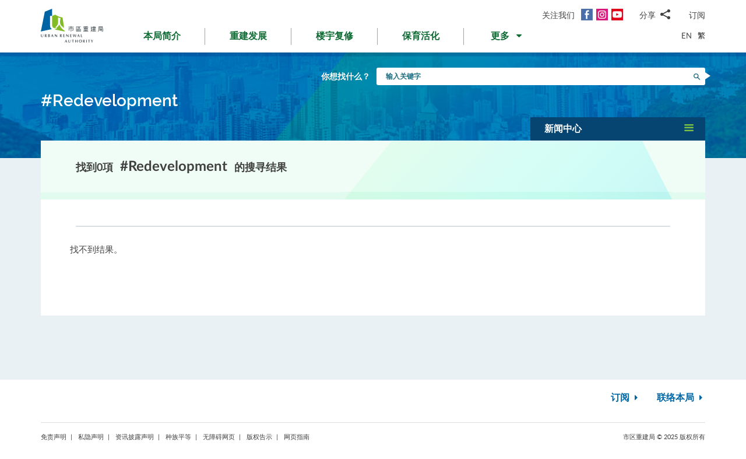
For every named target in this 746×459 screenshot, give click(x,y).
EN (686, 35)
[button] (507, 38)
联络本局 (681, 397)
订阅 (697, 14)
